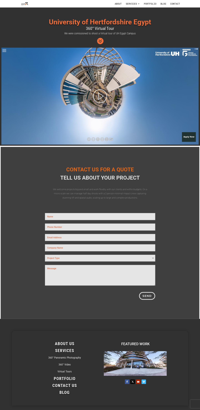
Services (131, 4)
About (118, 4)
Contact (175, 4)
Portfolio (150, 4)
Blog (163, 4)
